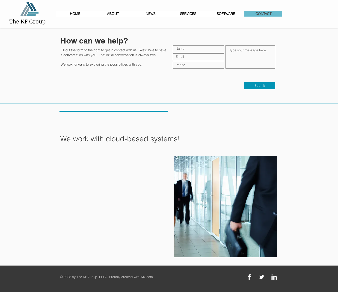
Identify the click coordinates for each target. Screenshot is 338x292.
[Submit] (259, 85)
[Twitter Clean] (261, 277)
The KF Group (27, 21)
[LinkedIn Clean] (274, 277)
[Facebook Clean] (249, 277)
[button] (225, 14)
